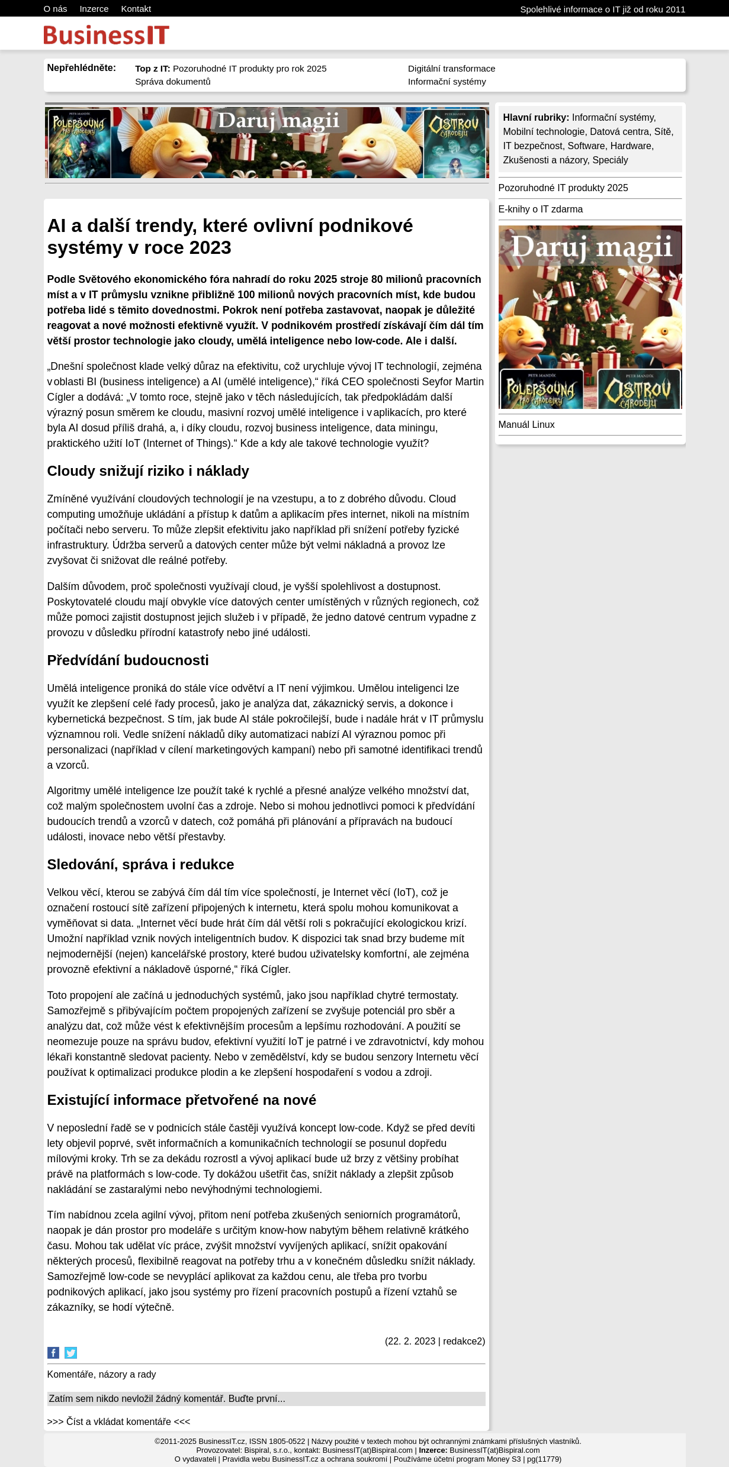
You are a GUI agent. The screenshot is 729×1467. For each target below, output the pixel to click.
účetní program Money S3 (477, 1459)
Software (586, 146)
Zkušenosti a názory (545, 160)
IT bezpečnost (533, 146)
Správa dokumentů (173, 81)
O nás (56, 9)
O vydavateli (195, 1459)
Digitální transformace (452, 68)
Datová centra (619, 132)
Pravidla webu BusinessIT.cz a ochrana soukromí (304, 1459)
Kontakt (136, 9)
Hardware (631, 146)
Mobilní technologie (544, 132)
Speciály (610, 160)
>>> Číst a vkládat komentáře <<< (119, 1422)
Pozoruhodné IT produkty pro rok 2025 (231, 68)
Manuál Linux (527, 425)
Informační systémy (447, 81)
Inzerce (93, 9)
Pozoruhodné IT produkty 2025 (563, 188)
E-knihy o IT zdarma (541, 209)
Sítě (662, 132)
